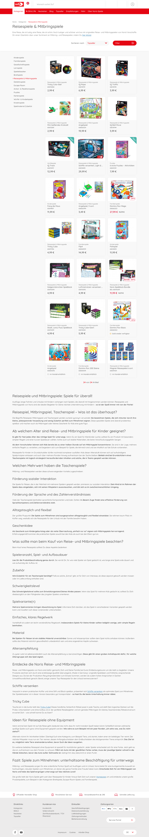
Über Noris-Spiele (95, 16)
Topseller (60, 16)
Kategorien (18, 16)
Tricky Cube (45, 707)
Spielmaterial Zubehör (22, 106)
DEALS (31, 16)
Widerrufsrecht (48, 811)
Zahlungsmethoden (79, 816)
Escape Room (18, 85)
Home (14, 22)
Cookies (72, 832)
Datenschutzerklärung (80, 811)
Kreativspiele (18, 103)
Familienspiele (19, 61)
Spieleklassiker (19, 71)
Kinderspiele (18, 58)
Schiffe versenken (95, 691)
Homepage (101, 777)
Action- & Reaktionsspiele (23, 89)
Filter (124, 43)
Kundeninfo (47, 808)
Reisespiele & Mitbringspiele (24, 78)
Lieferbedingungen (79, 814)
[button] (122, 6)
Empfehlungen (72, 16)
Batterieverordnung (79, 819)
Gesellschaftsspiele (20, 64)
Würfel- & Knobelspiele (22, 99)
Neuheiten (42, 16)
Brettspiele (17, 75)
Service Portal (121, 820)
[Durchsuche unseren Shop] (69, 6)
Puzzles (16, 92)
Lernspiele (17, 68)
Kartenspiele (18, 96)
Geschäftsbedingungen (81, 808)
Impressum (62, 832)
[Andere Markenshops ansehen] (27, 5)
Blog (51, 16)
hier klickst (86, 35)
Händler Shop (84, 832)
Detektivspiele (18, 82)
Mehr (83, 16)
